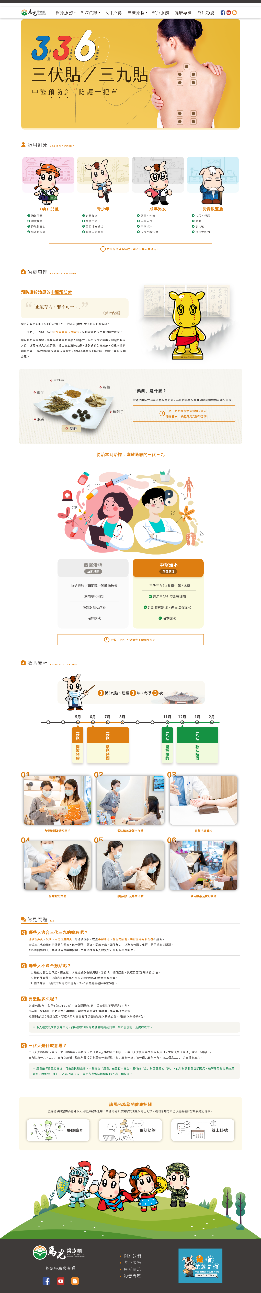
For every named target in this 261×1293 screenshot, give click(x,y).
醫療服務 (64, 12)
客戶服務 (160, 12)
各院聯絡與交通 (60, 1268)
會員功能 (205, 12)
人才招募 (113, 12)
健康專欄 (183, 12)
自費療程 (136, 12)
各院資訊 (88, 12)
